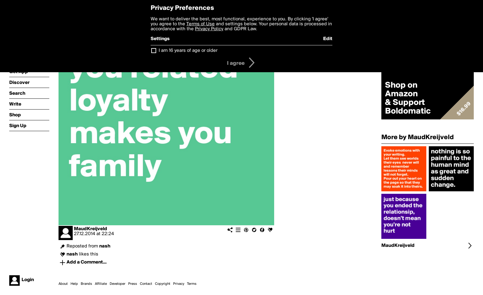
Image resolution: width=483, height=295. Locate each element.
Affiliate (101, 284)
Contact (146, 284)
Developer (117, 284)
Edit (327, 38)
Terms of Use (200, 24)
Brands (86, 284)
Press (132, 284)
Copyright (162, 284)
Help (74, 284)
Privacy (178, 284)
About (63, 284)
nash (104, 246)
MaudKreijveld (90, 228)
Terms (192, 284)
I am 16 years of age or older (188, 50)
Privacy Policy (209, 29)
